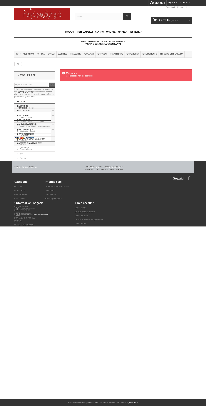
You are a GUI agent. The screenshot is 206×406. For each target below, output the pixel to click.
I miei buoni (80, 387)
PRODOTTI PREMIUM (27, 159)
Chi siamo (24, 261)
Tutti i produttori (25, 54)
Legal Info (172, 2)
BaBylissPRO (25, 178)
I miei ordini (80, 371)
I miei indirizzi (81, 379)
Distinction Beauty (27, 192)
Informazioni (27, 239)
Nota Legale (25, 252)
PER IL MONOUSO (149, 54)
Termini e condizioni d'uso (30, 257)
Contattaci (185, 2)
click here (133, 402)
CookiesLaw (50, 323)
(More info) (30, 96)
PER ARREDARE (117, 54)
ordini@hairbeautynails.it (37, 377)
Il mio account (84, 366)
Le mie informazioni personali (89, 383)
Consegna (24, 247)
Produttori (26, 170)
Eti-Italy (23, 206)
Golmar (22, 219)
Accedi (157, 2)
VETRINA (41, 54)
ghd (21, 215)
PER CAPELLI (89, 54)
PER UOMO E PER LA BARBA (171, 54)
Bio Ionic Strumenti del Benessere (34, 187)
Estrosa (23, 201)
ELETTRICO (62, 54)
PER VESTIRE (75, 54)
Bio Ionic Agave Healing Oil (31, 183)
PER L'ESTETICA (132, 54)
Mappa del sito (183, 7)
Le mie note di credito (85, 375)
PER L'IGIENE (102, 54)
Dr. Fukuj (23, 197)
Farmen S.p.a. (25, 210)
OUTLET (51, 54)
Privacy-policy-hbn (53, 327)
